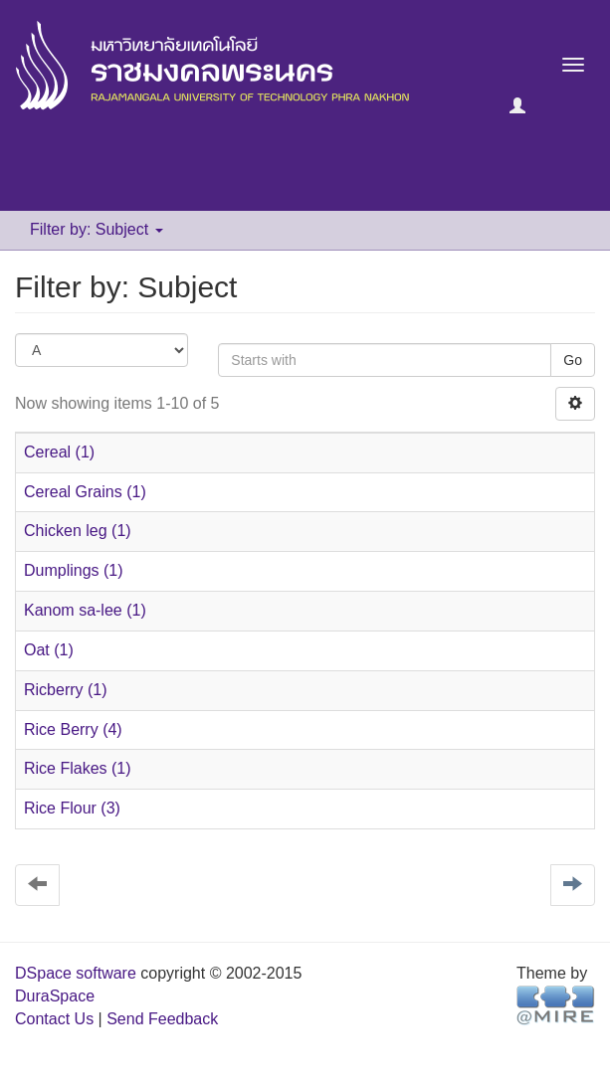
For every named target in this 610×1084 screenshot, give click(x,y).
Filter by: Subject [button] (96, 229)
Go (572, 360)
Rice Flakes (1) (77, 768)
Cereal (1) (59, 452)
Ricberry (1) (65, 689)
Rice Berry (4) (73, 729)
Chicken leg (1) (77, 530)
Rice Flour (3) (72, 808)
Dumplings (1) (73, 570)
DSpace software (75, 973)
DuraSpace (55, 996)
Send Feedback (162, 1018)
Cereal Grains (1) (85, 491)
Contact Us (54, 1018)
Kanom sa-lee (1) (85, 610)
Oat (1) (49, 649)
